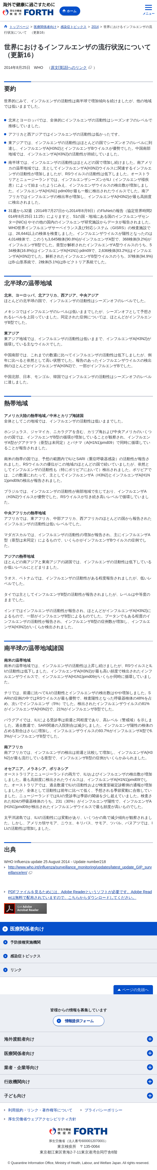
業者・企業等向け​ (78, 1067)
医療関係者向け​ (78, 1053)
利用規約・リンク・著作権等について (40, 1110)
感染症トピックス (25, 956)
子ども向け (78, 1096)
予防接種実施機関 (25, 942)
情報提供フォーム (79, 1021)
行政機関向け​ (78, 1082)
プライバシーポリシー (103, 1110)
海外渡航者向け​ (78, 1039)
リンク (16, 970)
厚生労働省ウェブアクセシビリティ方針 (42, 1119)
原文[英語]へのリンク (71, 67)
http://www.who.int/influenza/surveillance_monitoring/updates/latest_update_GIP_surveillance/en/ (80, 870)
